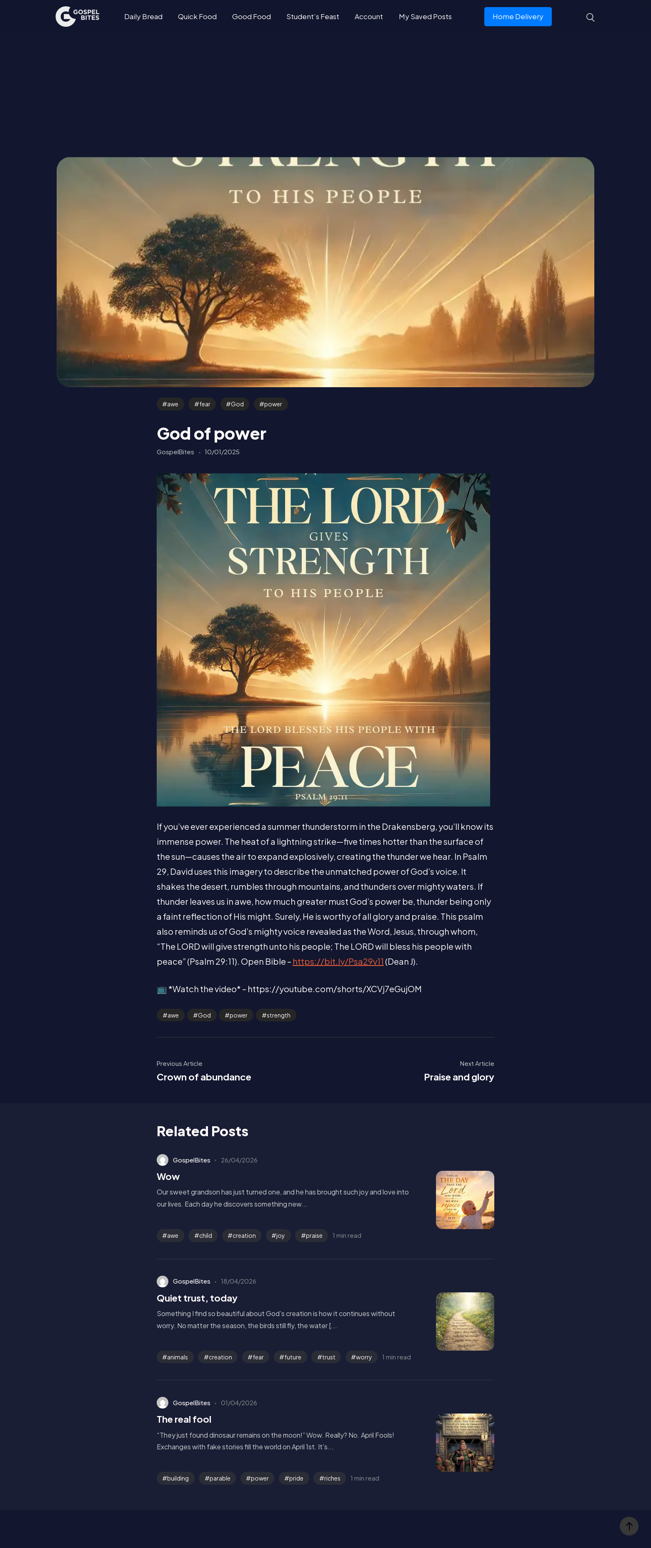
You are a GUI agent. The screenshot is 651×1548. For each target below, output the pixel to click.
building (178, 1478)
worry (364, 1357)
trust (329, 1357)
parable (220, 1478)
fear (204, 404)
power (273, 404)
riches (332, 1478)
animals (177, 1357)
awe (172, 404)
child (205, 1235)
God (237, 404)
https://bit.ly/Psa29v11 (338, 961)
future (292, 1357)
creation (244, 1235)
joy (280, 1235)
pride (296, 1478)
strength (278, 1015)
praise (314, 1235)
